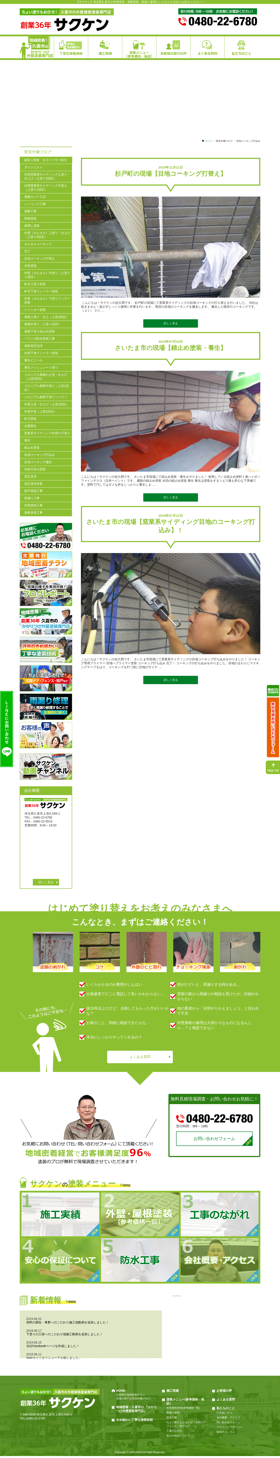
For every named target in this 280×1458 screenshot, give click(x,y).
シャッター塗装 (35, 309)
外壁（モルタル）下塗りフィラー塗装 (47, 300)
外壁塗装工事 (33, 505)
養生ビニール (33, 360)
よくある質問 (140, 1057)
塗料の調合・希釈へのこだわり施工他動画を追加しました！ (67, 1324)
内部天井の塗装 (35, 469)
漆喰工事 (30, 211)
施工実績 (172, 1392)
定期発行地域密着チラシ (130, 1396)
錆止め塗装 (32, 447)
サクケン (177, 1298)
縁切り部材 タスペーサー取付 (45, 160)
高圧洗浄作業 (33, 483)
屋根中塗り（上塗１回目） (42, 324)
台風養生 (30, 426)
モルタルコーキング (38, 244)
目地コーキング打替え (39, 258)
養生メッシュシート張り (41, 367)
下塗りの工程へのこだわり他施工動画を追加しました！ (64, 1336)
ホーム (208, 141)
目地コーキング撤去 (38, 462)
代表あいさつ (224, 1414)
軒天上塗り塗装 (35, 284)
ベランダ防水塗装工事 (39, 338)
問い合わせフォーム (228, 1424)
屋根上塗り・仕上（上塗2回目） (46, 317)
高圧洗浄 (30, 476)
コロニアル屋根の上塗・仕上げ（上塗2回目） (45, 376)
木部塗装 (30, 265)
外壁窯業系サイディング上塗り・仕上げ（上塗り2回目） (47, 176)
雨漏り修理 (173, 1414)
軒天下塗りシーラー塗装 (41, 291)
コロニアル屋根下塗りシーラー (45, 397)
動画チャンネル (226, 1433)
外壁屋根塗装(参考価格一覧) (183, 1409)
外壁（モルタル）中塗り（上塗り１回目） (47, 275)
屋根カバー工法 (35, 196)
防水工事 (171, 1419)
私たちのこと (226, 1410)
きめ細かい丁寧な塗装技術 (134, 1421)
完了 (27, 251)
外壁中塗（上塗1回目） (40, 411)
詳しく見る (171, 323)
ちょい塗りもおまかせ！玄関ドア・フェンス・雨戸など (187, 1426)
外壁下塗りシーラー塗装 (41, 353)
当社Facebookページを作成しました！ (52, 1348)
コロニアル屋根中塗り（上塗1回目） (46, 388)
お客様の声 (224, 1392)
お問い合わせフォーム (214, 1140)
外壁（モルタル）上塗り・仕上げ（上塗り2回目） (47, 235)
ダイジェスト (33, 167)
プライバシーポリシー (230, 1429)
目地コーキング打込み (39, 455)
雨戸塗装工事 (33, 491)
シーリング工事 (35, 204)
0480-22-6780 (35, 1420)
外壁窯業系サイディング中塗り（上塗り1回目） (45, 187)
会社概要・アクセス (228, 1419)
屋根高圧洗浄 (33, 346)
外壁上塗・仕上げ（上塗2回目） (46, 404)
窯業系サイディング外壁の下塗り (47, 433)
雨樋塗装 (30, 218)
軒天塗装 (30, 418)
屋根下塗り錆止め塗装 (39, 331)
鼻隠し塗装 (32, 225)
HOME (120, 1392)
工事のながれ (174, 1432)
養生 (27, 440)
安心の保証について (178, 1437)
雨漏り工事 (32, 498)
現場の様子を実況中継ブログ (133, 1400)
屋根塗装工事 (33, 512)
